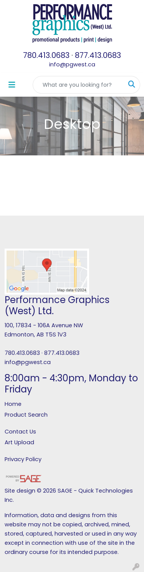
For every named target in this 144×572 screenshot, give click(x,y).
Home (13, 404)
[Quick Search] (78, 85)
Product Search (26, 415)
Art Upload (19, 442)
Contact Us (20, 431)
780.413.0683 (46, 55)
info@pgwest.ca (72, 64)
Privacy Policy (23, 459)
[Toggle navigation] (12, 84)
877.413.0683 (98, 55)
